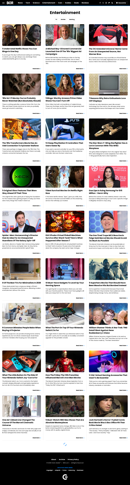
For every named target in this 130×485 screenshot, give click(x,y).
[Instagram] (106, 3)
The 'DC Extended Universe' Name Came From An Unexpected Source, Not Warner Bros (108, 51)
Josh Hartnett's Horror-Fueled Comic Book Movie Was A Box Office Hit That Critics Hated (107, 422)
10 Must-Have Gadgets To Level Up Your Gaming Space (65, 284)
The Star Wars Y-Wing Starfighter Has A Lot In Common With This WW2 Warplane (108, 146)
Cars (60, 3)
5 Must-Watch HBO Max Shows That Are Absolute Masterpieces (65, 421)
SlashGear (80, 470)
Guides (68, 3)
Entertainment (48, 3)
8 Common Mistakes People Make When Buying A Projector (21, 329)
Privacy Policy (73, 459)
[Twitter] (103, 3)
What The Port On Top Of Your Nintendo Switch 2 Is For (64, 329)
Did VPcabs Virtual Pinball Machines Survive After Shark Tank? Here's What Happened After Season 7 (64, 238)
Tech (28, 3)
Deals (76, 3)
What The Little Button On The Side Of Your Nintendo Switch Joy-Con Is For (20, 376)
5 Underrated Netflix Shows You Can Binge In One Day (19, 50)
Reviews (85, 3)
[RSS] (112, 3)
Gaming (72, 19)
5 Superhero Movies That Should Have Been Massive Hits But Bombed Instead (107, 284)
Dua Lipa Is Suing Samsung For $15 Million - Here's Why (105, 191)
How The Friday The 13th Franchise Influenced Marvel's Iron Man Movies (63, 376)
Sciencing (71, 470)
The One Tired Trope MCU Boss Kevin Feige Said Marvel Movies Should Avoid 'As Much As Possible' (108, 238)
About (53, 459)
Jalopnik (57, 470)
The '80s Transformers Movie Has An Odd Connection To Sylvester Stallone (20, 144)
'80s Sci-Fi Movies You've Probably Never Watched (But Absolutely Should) (21, 99)
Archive (62, 459)
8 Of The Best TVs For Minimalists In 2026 (21, 283)
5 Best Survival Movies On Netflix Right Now (64, 191)
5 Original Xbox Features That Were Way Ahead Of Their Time (19, 191)
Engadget (50, 470)
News (20, 3)
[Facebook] (100, 3)
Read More (36, 68)
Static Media (56, 463)
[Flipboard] (109, 3)
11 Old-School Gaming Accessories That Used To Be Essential (108, 376)
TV (56, 19)
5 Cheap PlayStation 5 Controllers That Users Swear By (64, 144)
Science (36, 3)
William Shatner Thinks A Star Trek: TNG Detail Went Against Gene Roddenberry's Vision (108, 330)
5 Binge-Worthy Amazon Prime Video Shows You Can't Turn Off (64, 99)
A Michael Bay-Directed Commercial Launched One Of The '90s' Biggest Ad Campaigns (63, 51)
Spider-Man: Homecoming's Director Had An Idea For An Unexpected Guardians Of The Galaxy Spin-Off (20, 238)
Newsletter (121, 3)
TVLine (64, 470)
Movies (63, 19)
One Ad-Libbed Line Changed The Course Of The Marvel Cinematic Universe (18, 422)
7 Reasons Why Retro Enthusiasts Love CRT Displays (107, 99)
